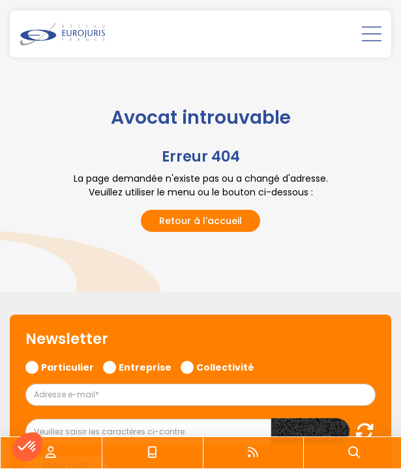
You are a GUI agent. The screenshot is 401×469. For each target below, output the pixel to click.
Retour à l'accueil (200, 220)
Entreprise (145, 367)
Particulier (67, 367)
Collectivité (225, 367)
